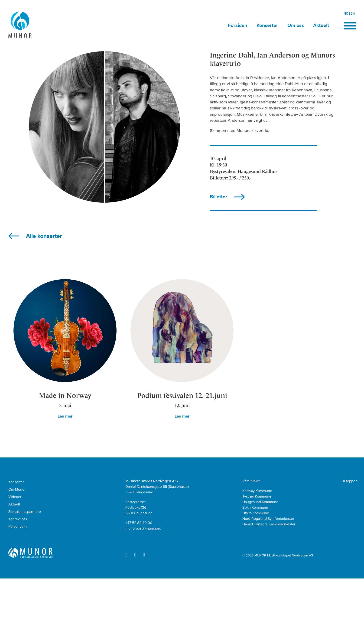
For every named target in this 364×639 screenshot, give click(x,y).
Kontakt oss (17, 519)
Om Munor (17, 489)
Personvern (17, 526)
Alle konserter (44, 236)
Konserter (267, 25)
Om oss (295, 25)
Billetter (218, 197)
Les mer (65, 416)
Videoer (14, 497)
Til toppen (349, 481)
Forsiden (237, 25)
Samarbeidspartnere (24, 511)
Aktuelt (321, 25)
